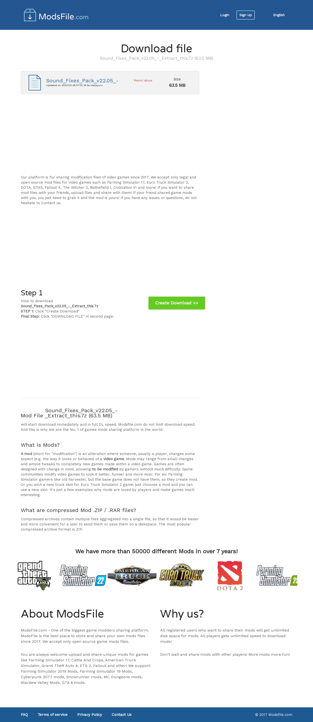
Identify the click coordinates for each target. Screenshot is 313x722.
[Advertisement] (110, 137)
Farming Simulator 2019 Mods (49, 671)
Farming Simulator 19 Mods (106, 671)
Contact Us (122, 714)
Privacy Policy (89, 714)
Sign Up (245, 15)
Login (224, 15)
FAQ (24, 714)
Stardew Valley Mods (40, 682)
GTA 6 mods (73, 682)
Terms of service (52, 714)
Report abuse (143, 80)
